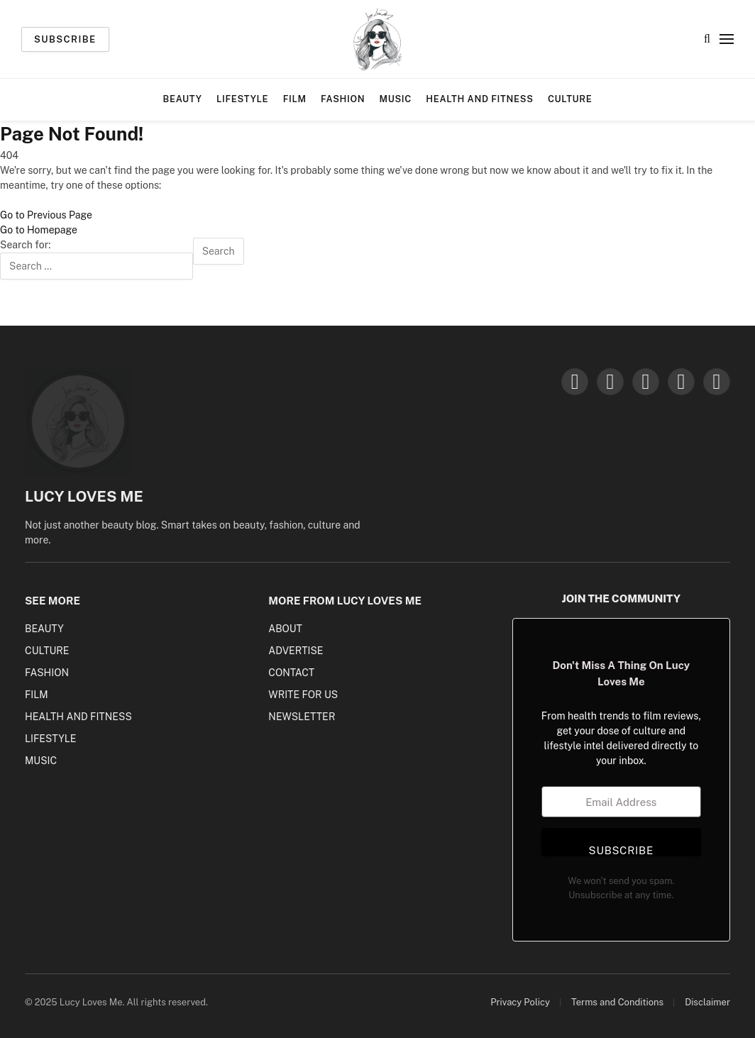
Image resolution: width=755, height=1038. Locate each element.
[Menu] (727, 39)
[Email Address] (621, 801)
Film (295, 99)
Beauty (182, 99)
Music (396, 99)
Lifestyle (242, 99)
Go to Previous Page (46, 215)
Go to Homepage (38, 230)
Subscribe (65, 39)
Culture (570, 99)
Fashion (343, 99)
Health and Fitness (479, 99)
